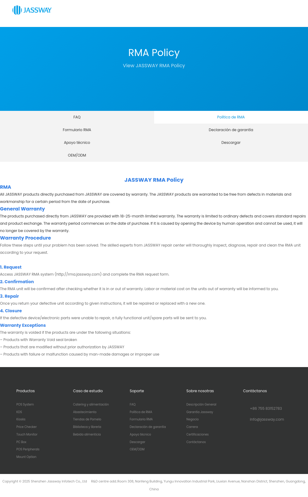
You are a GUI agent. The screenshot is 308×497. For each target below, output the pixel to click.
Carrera (192, 427)
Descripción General (201, 404)
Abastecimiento (84, 412)
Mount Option (26, 457)
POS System (25, 404)
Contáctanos (196, 442)
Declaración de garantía (231, 129)
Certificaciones (197, 434)
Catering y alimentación (91, 404)
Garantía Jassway (199, 412)
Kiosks (20, 419)
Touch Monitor (26, 434)
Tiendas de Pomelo (87, 419)
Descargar (231, 142)
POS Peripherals (27, 449)
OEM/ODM (77, 155)
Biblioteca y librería (87, 427)
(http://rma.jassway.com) (78, 274)
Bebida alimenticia (87, 434)
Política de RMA (231, 117)
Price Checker (26, 427)
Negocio (192, 419)
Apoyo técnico (77, 142)
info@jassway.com (267, 419)
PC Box (21, 442)
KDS (19, 412)
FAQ (77, 117)
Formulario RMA (77, 129)
